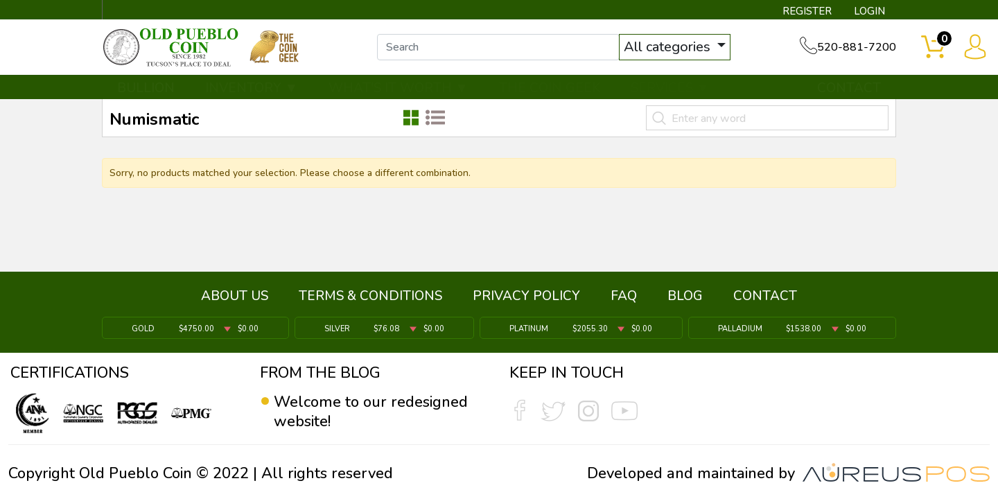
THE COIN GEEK (549, 88)
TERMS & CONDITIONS (370, 296)
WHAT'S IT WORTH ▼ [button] (399, 88)
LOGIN (869, 11)
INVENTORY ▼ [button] (251, 88)
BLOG (685, 296)
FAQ (624, 296)
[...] (498, 47)
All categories (669, 46)
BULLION (146, 88)
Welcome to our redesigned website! (371, 412)
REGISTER (807, 11)
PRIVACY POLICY (526, 296)
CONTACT (849, 88)
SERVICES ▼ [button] (670, 88)
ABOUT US (234, 296)
